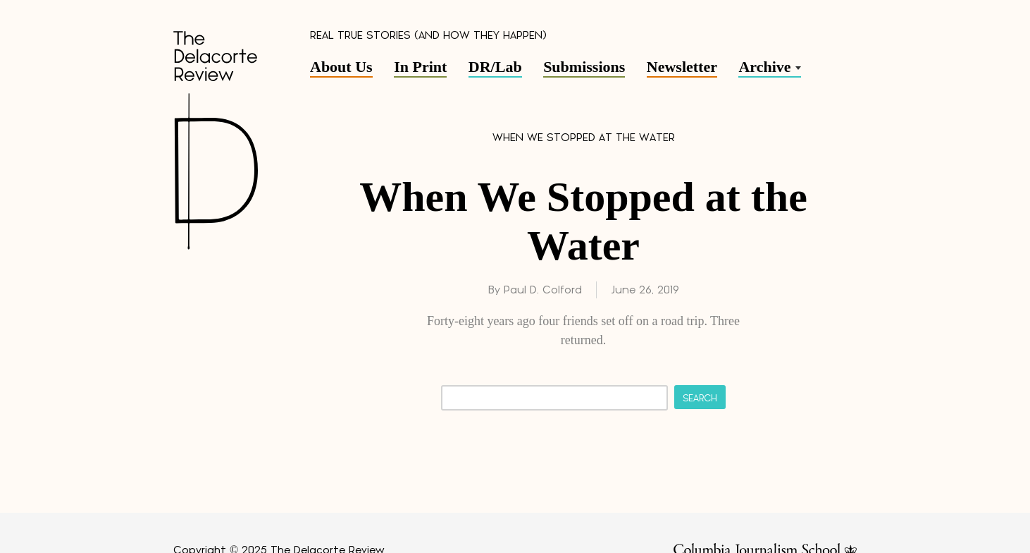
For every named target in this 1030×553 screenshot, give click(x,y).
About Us (341, 66)
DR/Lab (495, 66)
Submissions (584, 66)
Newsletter (682, 66)
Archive (764, 66)
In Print (420, 66)
